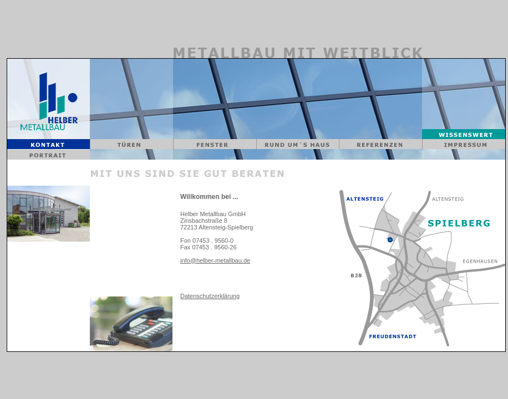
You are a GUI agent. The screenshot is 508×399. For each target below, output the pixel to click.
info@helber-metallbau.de (215, 260)
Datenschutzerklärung (210, 296)
